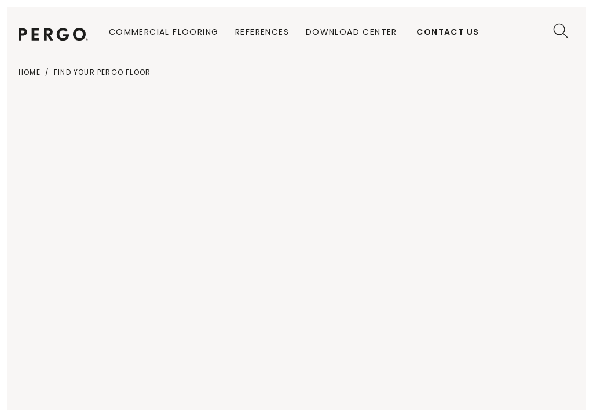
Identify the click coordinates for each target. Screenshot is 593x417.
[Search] (561, 30)
